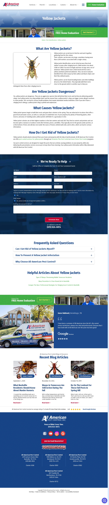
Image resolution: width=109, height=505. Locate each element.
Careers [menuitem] (63, 9)
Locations (52, 9)
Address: (16, 188)
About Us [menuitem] (73, 9)
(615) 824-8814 (99, 2)
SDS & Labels (60, 496)
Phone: (56, 175)
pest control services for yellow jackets (31, 144)
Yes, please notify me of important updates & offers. (29, 205)
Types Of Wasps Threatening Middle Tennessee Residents (54, 282)
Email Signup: (17, 203)
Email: (16, 181)
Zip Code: (57, 188)
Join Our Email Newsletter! (54, 446)
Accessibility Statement (72, 496)
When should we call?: (60, 181)
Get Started (88, 37)
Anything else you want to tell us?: (22, 208)
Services (32, 9)
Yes (16, 200)
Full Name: (17, 175)
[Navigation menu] (83, 9)
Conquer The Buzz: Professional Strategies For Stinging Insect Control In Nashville (53, 290)
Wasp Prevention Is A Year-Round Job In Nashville (54, 286)
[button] (104, 500)
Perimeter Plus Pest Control (60, 144)
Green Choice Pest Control (79, 144)
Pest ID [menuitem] (42, 9)
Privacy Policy (51, 496)
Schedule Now (54, 224)
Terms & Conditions (40, 496)
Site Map (31, 496)
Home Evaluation (96, 9)
